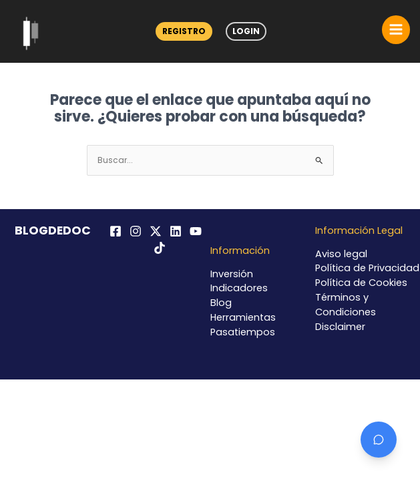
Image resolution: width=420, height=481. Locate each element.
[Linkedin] (176, 231)
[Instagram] (136, 231)
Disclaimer (340, 326)
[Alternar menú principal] (396, 29)
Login (246, 31)
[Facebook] (116, 231)
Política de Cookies (361, 282)
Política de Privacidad (367, 268)
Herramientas (243, 317)
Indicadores (239, 288)
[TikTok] (160, 248)
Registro (184, 31)
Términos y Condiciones (345, 305)
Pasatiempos (242, 332)
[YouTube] (196, 231)
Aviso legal (341, 254)
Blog (221, 302)
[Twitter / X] (156, 231)
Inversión (231, 274)
